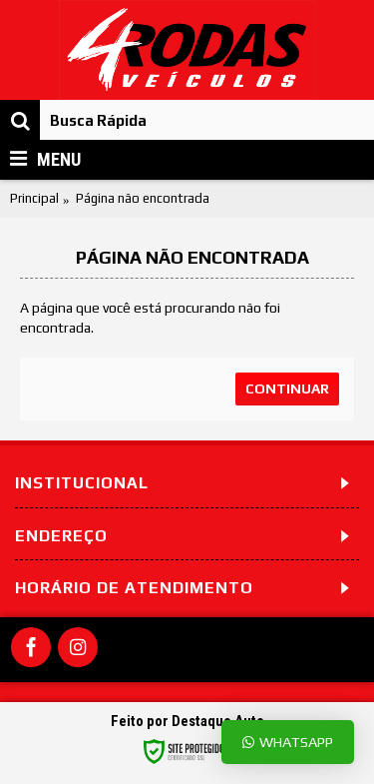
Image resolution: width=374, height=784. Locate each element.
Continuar (287, 388)
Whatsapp (287, 741)
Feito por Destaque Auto (187, 721)
